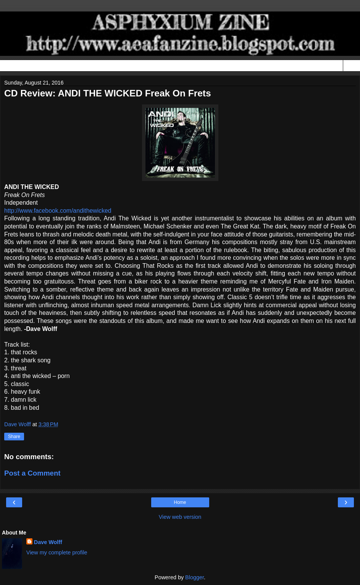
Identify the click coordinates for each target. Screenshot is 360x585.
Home (180, 502)
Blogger (194, 577)
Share (14, 436)
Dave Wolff (48, 542)
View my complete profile (56, 552)
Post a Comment (32, 473)
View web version (180, 517)
